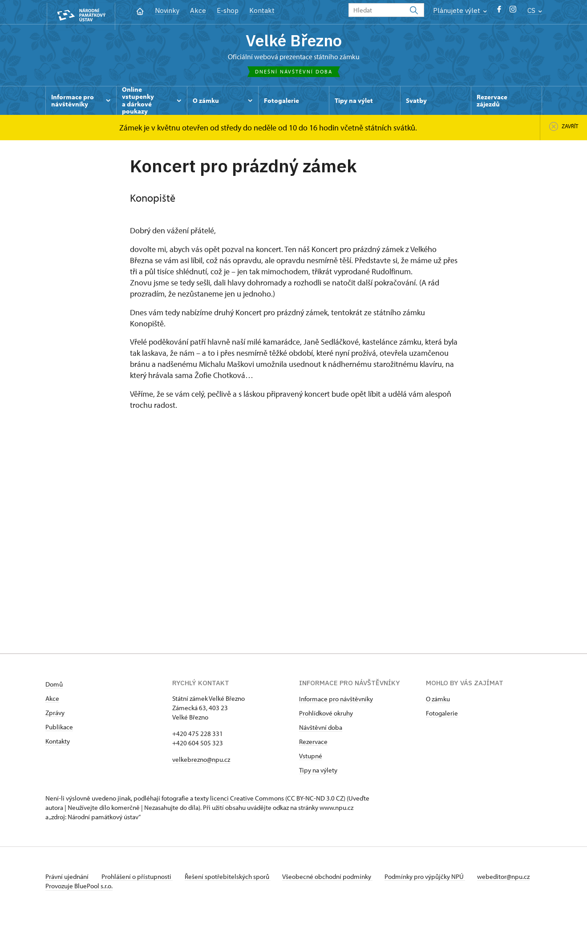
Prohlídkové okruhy (326, 715)
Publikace (59, 729)
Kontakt (262, 10)
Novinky (167, 10)
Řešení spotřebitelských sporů (232, 878)
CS (534, 10)
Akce (198, 10)
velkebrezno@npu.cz (201, 761)
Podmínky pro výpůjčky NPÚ (434, 878)
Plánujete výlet (460, 10)
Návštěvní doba (320, 729)
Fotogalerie (442, 715)
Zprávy (55, 715)
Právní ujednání (67, 878)
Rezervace (313, 744)
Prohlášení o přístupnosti (139, 878)
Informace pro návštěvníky (336, 701)
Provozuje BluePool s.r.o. (79, 897)
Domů (54, 686)
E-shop (228, 10)
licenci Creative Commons (247, 800)
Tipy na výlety (318, 772)
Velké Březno (293, 41)
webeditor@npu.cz (71, 888)
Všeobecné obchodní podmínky (335, 878)
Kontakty (57, 743)
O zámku (438, 701)
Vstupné (310, 758)
